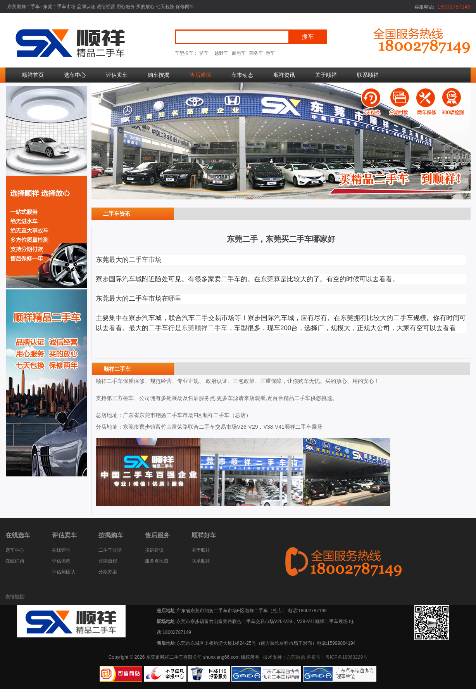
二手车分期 (110, 550)
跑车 (270, 53)
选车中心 (75, 75)
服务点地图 (156, 561)
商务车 (256, 53)
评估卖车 (117, 75)
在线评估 (61, 550)
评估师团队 (63, 572)
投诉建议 (154, 550)
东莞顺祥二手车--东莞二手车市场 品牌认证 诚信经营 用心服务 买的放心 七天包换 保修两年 (100, 6)
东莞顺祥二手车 (204, 328)
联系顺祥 (368, 75)
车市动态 (242, 75)
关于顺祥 (326, 75)
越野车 (221, 53)
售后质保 (200, 75)
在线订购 (14, 561)
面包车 (239, 53)
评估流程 (61, 561)
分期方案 (107, 572)
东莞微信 (295, 657)
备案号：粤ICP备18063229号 (337, 657)
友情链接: (15, 596)
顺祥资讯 (284, 75)
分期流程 (107, 561)
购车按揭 (158, 75)
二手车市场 (145, 259)
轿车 (204, 53)
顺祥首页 (33, 75)
